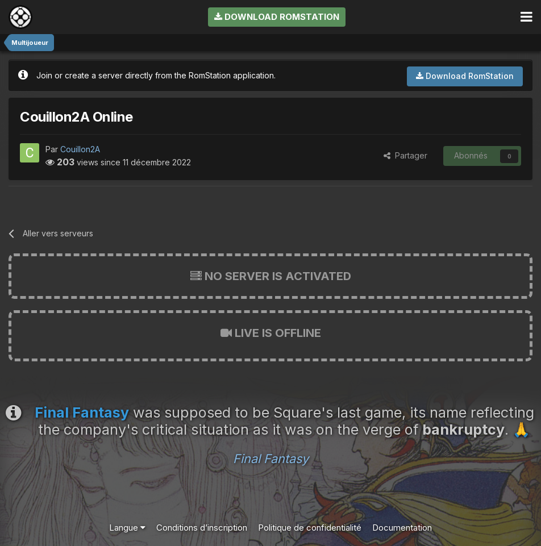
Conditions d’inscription (201, 527)
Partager (405, 155)
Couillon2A (80, 149)
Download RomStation (276, 16)
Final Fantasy (271, 458)
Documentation (402, 527)
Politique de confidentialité (309, 527)
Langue (127, 527)
